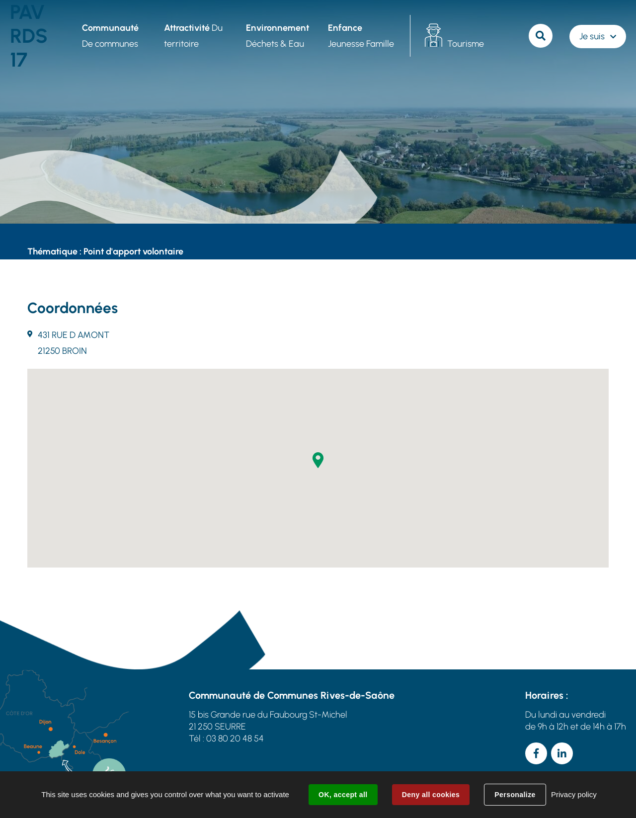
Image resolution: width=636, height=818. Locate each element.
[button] (318, 460)
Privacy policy (574, 794)
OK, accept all (342, 795)
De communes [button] (110, 35)
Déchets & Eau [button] (277, 35)
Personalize (514, 795)
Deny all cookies (431, 795)
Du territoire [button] (193, 35)
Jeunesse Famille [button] (361, 35)
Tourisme (465, 43)
